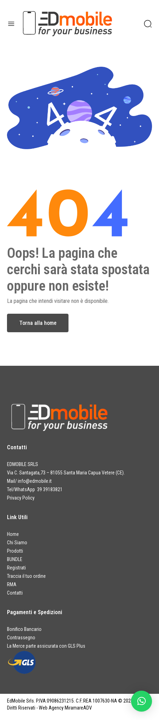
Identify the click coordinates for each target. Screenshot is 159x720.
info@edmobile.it (35, 481)
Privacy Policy (21, 498)
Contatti (15, 593)
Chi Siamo (17, 542)
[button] (141, 701)
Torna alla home (38, 323)
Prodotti (15, 551)
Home (13, 534)
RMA (11, 584)
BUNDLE (14, 559)
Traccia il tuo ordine (26, 576)
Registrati (16, 567)
